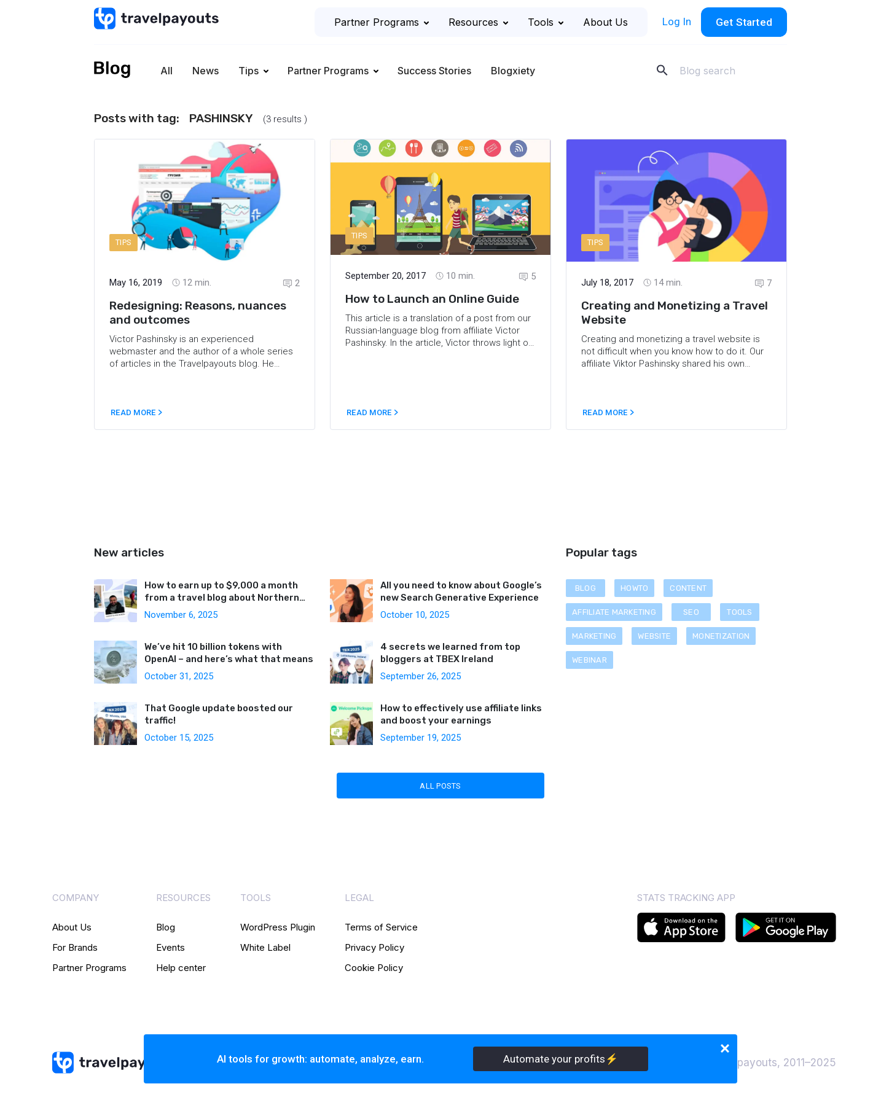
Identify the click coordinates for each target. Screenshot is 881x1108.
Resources (478, 22)
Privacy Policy (374, 947)
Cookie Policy (374, 967)
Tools (545, 22)
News (205, 70)
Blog (165, 927)
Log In (676, 21)
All (166, 70)
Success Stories (434, 70)
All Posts (440, 785)
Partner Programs (381, 22)
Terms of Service (381, 927)
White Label (265, 947)
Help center (181, 967)
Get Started (744, 22)
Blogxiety (513, 70)
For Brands (75, 947)
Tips (248, 70)
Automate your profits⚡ (560, 1059)
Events (170, 947)
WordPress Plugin (277, 927)
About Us (605, 22)
